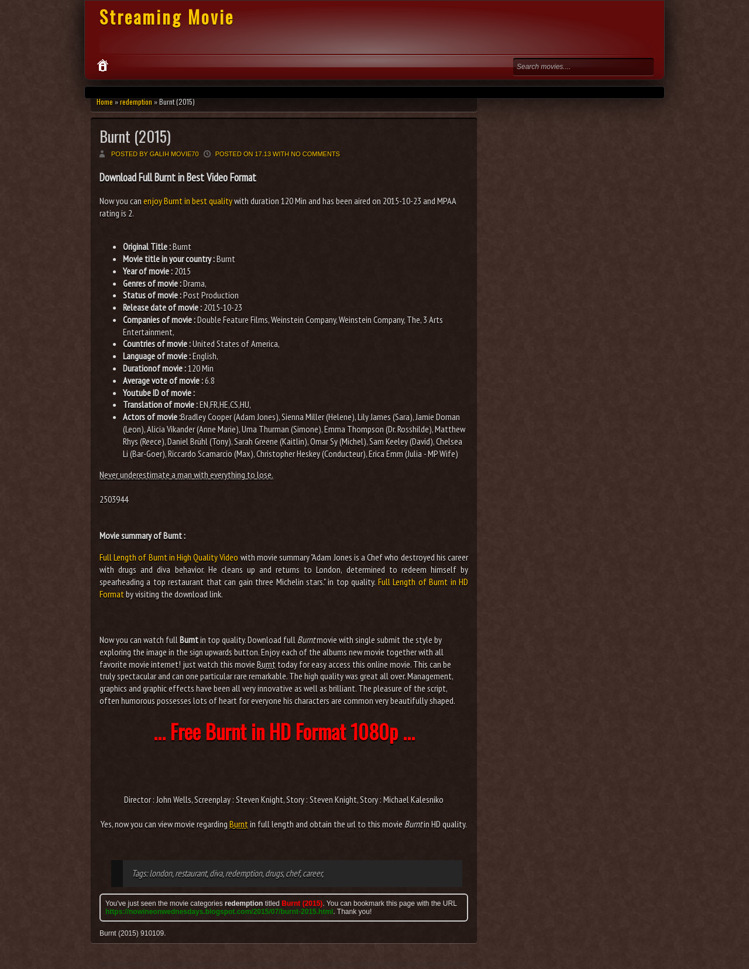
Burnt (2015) (135, 136)
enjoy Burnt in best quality (187, 201)
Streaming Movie (166, 17)
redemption (136, 101)
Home (105, 101)
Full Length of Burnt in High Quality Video (168, 557)
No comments (315, 153)
